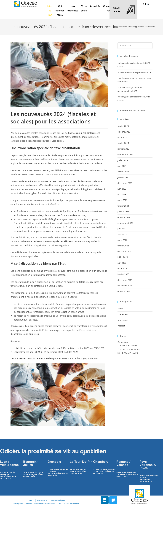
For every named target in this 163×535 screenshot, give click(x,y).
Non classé (123, 320)
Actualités (95, 6)
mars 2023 (123, 200)
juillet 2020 (123, 257)
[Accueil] (83, 26)
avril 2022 (122, 234)
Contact (30, 500)
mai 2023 (122, 194)
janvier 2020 (123, 274)
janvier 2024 (123, 177)
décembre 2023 (125, 183)
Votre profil (84, 8)
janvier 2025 (123, 148)
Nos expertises (72, 8)
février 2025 (123, 143)
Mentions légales (58, 500)
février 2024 (123, 171)
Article (120, 308)
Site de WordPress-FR (128, 353)
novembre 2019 (125, 285)
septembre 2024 (125, 154)
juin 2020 (122, 262)
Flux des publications (127, 345)
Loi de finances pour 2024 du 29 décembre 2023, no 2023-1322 (46, 351)
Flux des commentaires (128, 349)
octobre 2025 (124, 131)
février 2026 (123, 126)
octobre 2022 (124, 217)
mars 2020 (123, 268)
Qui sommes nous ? (60, 10)
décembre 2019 (125, 280)
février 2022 (123, 245)
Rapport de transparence (69, 503)
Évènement (123, 314)
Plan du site (42, 500)
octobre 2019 (124, 291)
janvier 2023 (123, 211)
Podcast (121, 325)
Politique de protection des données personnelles (34, 503)
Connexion (123, 342)
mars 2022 (123, 240)
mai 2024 (122, 165)
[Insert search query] (135, 45)
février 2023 (123, 205)
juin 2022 (122, 228)
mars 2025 (123, 137)
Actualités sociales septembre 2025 (135, 72)
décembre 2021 (125, 251)
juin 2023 (122, 188)
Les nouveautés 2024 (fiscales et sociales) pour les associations (43, 358)
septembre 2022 (125, 223)
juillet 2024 (123, 160)
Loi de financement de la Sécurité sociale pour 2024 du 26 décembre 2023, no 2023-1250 (59, 348)
